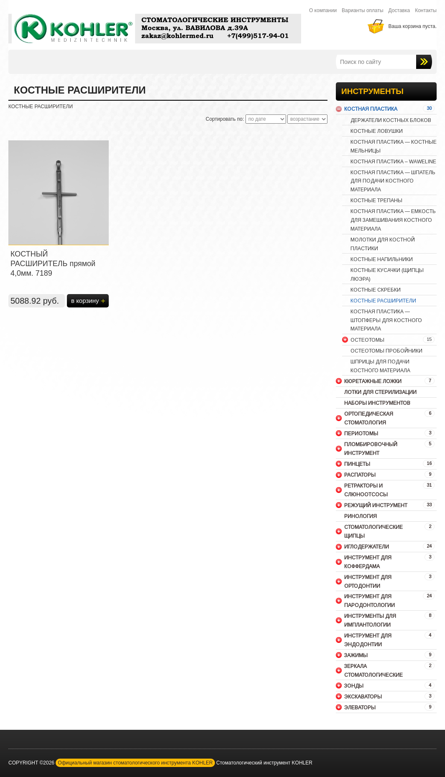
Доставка (399, 10)
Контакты (426, 10)
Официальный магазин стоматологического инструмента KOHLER (135, 763)
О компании (323, 10)
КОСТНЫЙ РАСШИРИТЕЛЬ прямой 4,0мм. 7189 (52, 263)
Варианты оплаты (363, 10)
